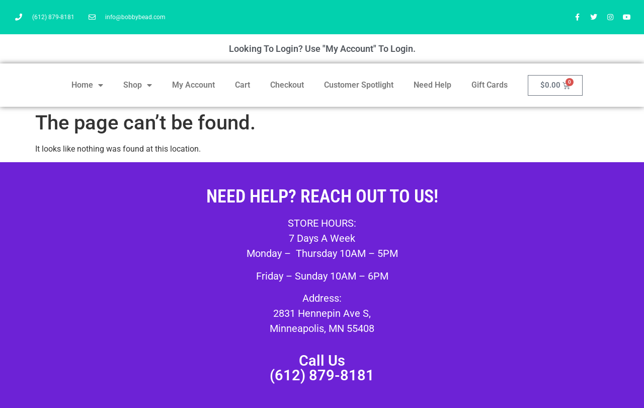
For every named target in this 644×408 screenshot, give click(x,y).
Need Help (432, 85)
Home (87, 85)
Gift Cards (489, 85)
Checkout (287, 85)
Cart (242, 85)
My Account (193, 85)
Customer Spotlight (358, 85)
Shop (137, 85)
